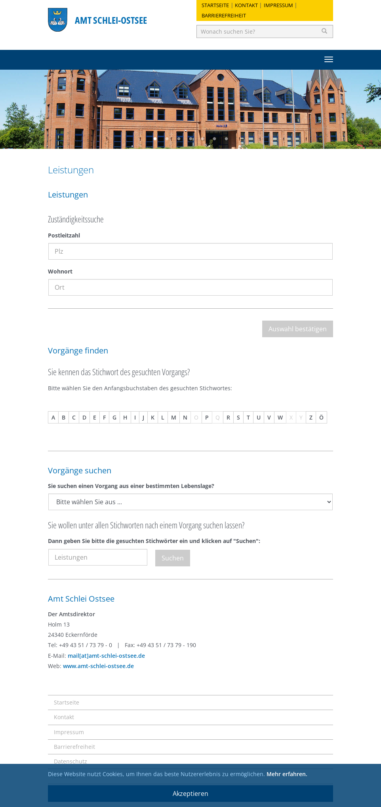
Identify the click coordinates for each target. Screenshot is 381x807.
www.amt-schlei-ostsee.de (98, 666)
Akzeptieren (190, 793)
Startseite (215, 5)
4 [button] (190, 139)
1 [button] (155, 139)
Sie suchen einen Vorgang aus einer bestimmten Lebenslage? (131, 486)
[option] (190, 109)
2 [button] (167, 139)
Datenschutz (70, 761)
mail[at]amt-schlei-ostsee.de (106, 655)
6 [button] (214, 139)
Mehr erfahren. (287, 774)
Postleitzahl (64, 235)
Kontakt (246, 5)
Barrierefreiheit (224, 15)
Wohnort (60, 271)
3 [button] (179, 139)
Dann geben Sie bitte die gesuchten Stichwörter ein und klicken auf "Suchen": (154, 541)
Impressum (278, 5)
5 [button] (202, 139)
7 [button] (226, 139)
